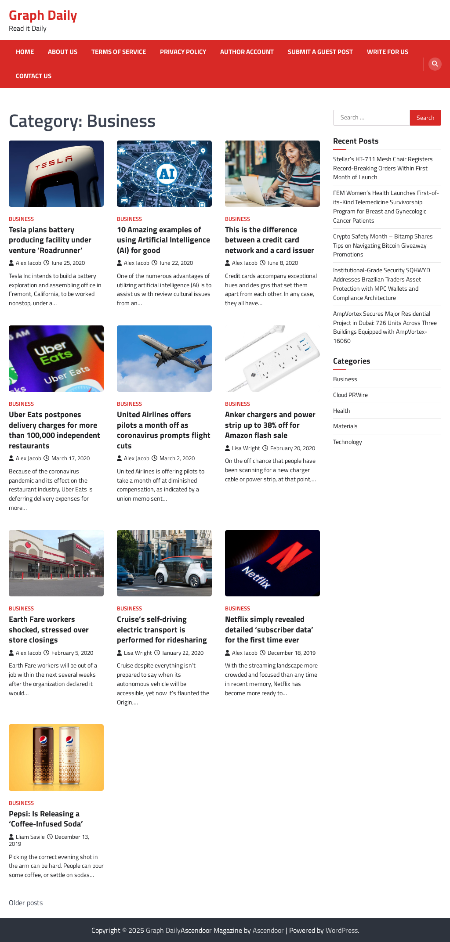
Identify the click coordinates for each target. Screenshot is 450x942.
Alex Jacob (25, 263)
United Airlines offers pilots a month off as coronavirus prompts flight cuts (163, 429)
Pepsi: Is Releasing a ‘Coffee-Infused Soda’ (46, 819)
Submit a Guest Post (320, 52)
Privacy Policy (183, 52)
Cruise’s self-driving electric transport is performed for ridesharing (162, 629)
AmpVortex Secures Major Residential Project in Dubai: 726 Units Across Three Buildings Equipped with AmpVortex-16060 (385, 327)
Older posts (26, 902)
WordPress (342, 930)
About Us (62, 52)
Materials (345, 425)
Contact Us (33, 76)
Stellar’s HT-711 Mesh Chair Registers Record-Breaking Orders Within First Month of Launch (383, 168)
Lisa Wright (242, 448)
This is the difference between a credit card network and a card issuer (269, 240)
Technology (347, 441)
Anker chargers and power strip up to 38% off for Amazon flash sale (270, 424)
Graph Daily (43, 14)
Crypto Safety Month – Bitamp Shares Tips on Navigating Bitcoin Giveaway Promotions (383, 245)
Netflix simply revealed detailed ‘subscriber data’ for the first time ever (269, 629)
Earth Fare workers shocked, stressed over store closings (49, 629)
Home (25, 52)
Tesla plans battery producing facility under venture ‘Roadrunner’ (50, 240)
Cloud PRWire (350, 394)
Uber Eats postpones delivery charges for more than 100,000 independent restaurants (54, 429)
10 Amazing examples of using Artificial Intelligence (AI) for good (163, 240)
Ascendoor (268, 930)
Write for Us (387, 52)
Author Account (247, 52)
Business (21, 219)
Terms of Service (118, 52)
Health (341, 410)
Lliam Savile (27, 837)
